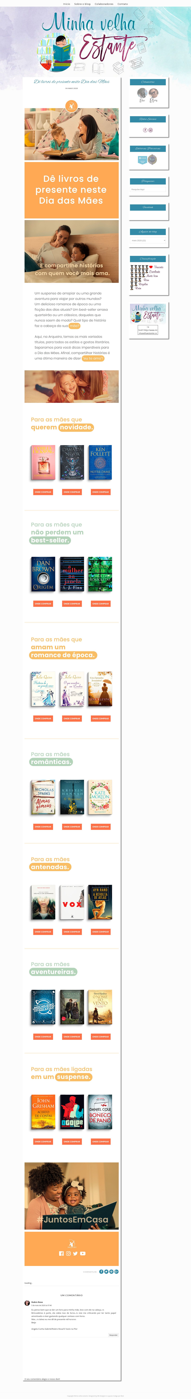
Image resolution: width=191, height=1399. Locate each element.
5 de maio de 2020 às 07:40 (41, 1305)
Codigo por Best (118, 1396)
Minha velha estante (81, 1396)
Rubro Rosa (37, 1302)
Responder (113, 1335)
